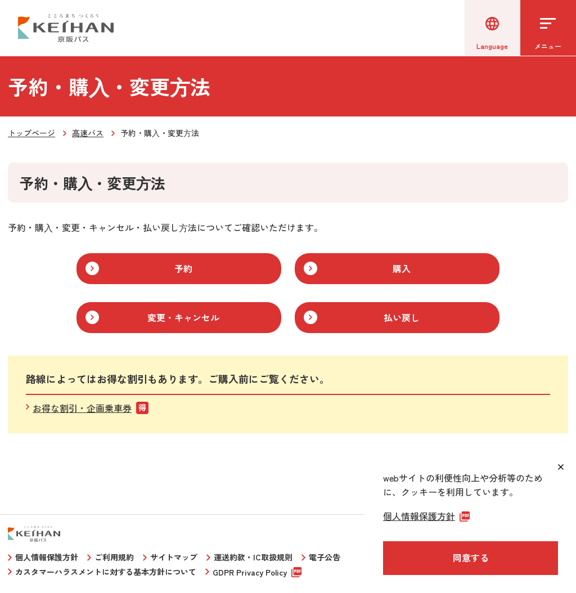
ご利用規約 (114, 557)
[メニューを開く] (548, 28)
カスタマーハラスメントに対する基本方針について (105, 571)
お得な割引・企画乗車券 (82, 408)
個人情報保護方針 (46, 557)
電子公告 (324, 557)
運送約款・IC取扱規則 (253, 557)
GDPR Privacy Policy (250, 572)
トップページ (31, 132)
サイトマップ (173, 557)
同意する (471, 557)
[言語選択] (492, 28)
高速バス (88, 132)
